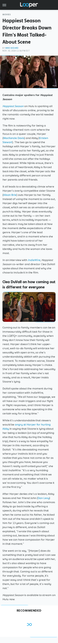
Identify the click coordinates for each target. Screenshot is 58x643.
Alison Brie (9, 195)
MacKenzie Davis (13, 138)
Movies (6, 15)
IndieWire (34, 260)
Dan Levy (43, 498)
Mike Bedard (12, 48)
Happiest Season (13, 106)
